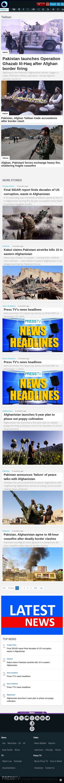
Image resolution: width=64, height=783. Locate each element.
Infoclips (49, 750)
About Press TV (41, 761)
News (3, 737)
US (19, 743)
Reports (51, 743)
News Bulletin (40, 743)
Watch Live (7, 761)
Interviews (38, 750)
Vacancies (38, 768)
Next (35, 588)
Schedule (18, 761)
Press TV (37, 755)
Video (35, 737)
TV (2, 755)
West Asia (11, 743)
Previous (11, 588)
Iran (3, 743)
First (4, 588)
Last (41, 588)
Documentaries (8, 768)
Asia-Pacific (7, 750)
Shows (58, 750)
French (53, 4)
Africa (17, 750)
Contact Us (50, 768)
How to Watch (56, 761)
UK (24, 743)
